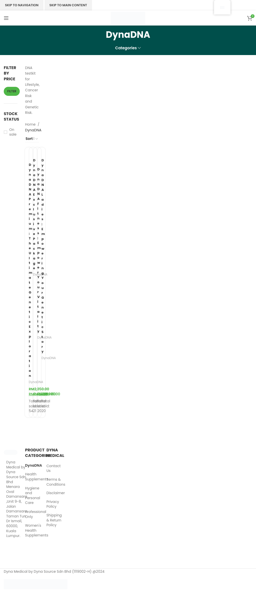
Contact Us (53, 469)
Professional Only (28, 515)
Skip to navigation (21, 5)
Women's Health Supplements (28, 531)
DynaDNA (51, 358)
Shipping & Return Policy (54, 521)
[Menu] (6, 18)
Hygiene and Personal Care (28, 496)
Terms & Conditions (55, 483)
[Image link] (11, 452)
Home (30, 124)
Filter (11, 91)
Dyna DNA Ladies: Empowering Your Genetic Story (46, 256)
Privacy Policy (52, 505)
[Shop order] (32, 138)
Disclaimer (55, 493)
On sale (12, 132)
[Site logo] (128, 17)
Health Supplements (28, 477)
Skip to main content (68, 5)
